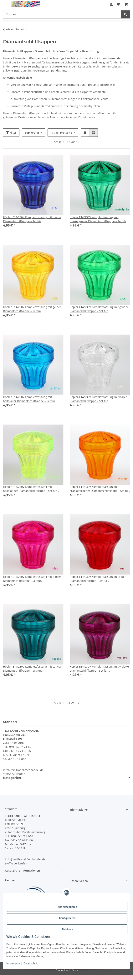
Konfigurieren (67, 918)
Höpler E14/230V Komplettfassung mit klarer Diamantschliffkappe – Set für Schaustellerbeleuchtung (98, 399)
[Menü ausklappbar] (5, 2)
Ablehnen (67, 929)
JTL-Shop (73, 970)
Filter (11, 132)
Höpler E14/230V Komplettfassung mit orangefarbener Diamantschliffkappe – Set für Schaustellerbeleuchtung (99, 489)
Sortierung (32, 132)
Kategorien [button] (12, 778)
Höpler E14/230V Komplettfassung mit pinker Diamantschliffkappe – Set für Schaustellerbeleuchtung (32, 579)
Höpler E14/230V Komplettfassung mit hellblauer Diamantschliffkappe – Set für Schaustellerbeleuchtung (29, 399)
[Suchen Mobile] (62, 14)
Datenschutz (30, 963)
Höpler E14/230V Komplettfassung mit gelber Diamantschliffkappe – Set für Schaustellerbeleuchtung (32, 309)
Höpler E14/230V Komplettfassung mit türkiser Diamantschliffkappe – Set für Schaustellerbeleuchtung (33, 669)
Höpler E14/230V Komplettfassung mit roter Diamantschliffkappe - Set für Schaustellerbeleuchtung (98, 579)
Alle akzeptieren (67, 906)
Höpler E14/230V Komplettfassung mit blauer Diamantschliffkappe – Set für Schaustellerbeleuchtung (32, 219)
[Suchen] (125, 14)
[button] (111, 4)
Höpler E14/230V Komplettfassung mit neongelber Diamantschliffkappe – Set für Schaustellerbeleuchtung (30, 489)
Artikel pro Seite (61, 132)
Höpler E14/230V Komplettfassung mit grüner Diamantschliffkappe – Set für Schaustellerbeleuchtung (99, 309)
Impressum (13, 963)
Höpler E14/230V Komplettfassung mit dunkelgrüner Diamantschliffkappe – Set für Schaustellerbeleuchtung (98, 219)
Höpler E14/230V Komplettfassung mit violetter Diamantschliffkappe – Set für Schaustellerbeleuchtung (100, 669)
